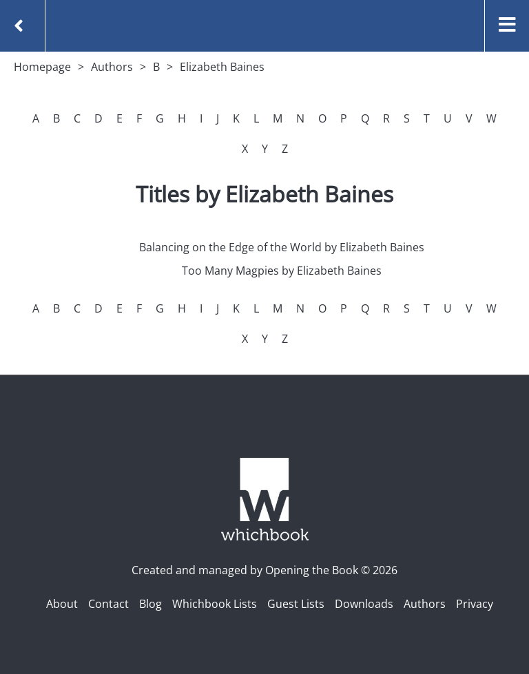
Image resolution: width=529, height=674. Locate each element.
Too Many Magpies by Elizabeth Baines (282, 270)
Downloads (364, 603)
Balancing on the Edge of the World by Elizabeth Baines (281, 247)
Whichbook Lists (214, 603)
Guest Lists (295, 603)
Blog (150, 603)
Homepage (42, 66)
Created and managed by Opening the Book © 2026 (264, 570)
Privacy (474, 603)
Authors (112, 66)
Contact (108, 603)
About (62, 603)
